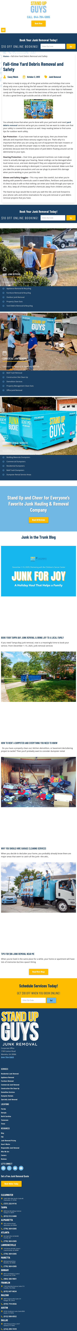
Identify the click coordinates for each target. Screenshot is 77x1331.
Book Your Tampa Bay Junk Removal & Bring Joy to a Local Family (32, 637)
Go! (71, 46)
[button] (3, 30)
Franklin (5, 1282)
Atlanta (5, 1232)
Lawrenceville (8, 1244)
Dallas (4, 1320)
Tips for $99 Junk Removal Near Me (17, 953)
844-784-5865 (42, 17)
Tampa (4, 1207)
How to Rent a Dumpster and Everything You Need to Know (29, 742)
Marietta (5, 1257)
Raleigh (5, 1295)
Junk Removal (55, 76)
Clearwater (7, 1194)
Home (6, 56)
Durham (5, 1270)
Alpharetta (7, 1219)
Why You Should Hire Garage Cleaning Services (23, 848)
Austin (4, 1307)
